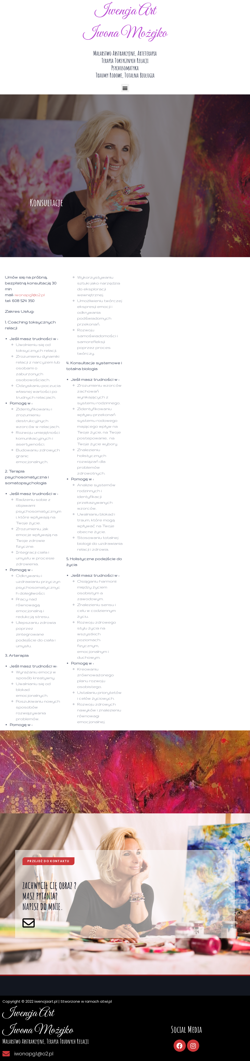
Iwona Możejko (125, 33)
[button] (125, 88)
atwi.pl (106, 1001)
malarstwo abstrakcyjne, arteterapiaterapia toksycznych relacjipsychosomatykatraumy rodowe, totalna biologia (125, 64)
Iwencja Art (125, 11)
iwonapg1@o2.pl (30, 295)
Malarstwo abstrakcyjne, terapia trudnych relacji (45, 1041)
